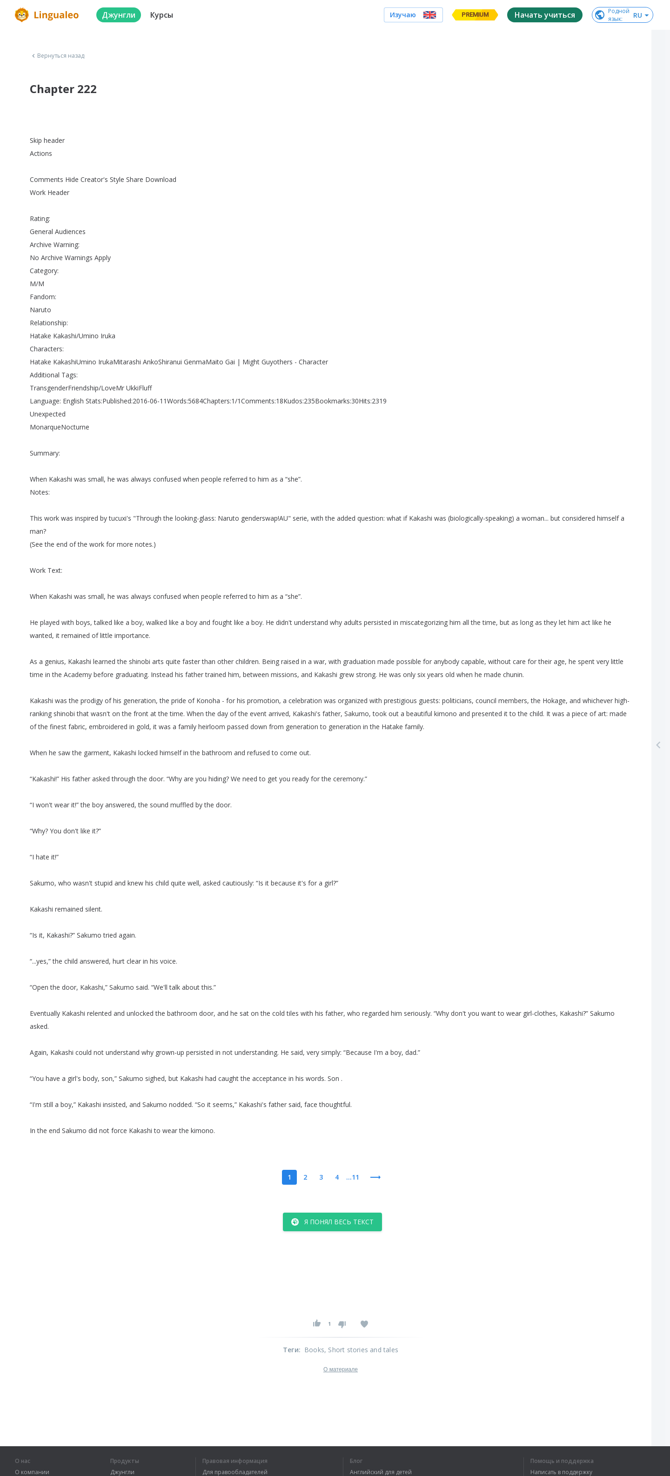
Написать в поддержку (561, 1472)
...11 (352, 1177)
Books (314, 1349)
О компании (32, 1472)
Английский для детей (381, 1472)
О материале (340, 1369)
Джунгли (122, 1472)
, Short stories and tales (361, 1349)
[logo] (48, 14)
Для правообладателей (235, 1472)
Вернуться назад (57, 56)
